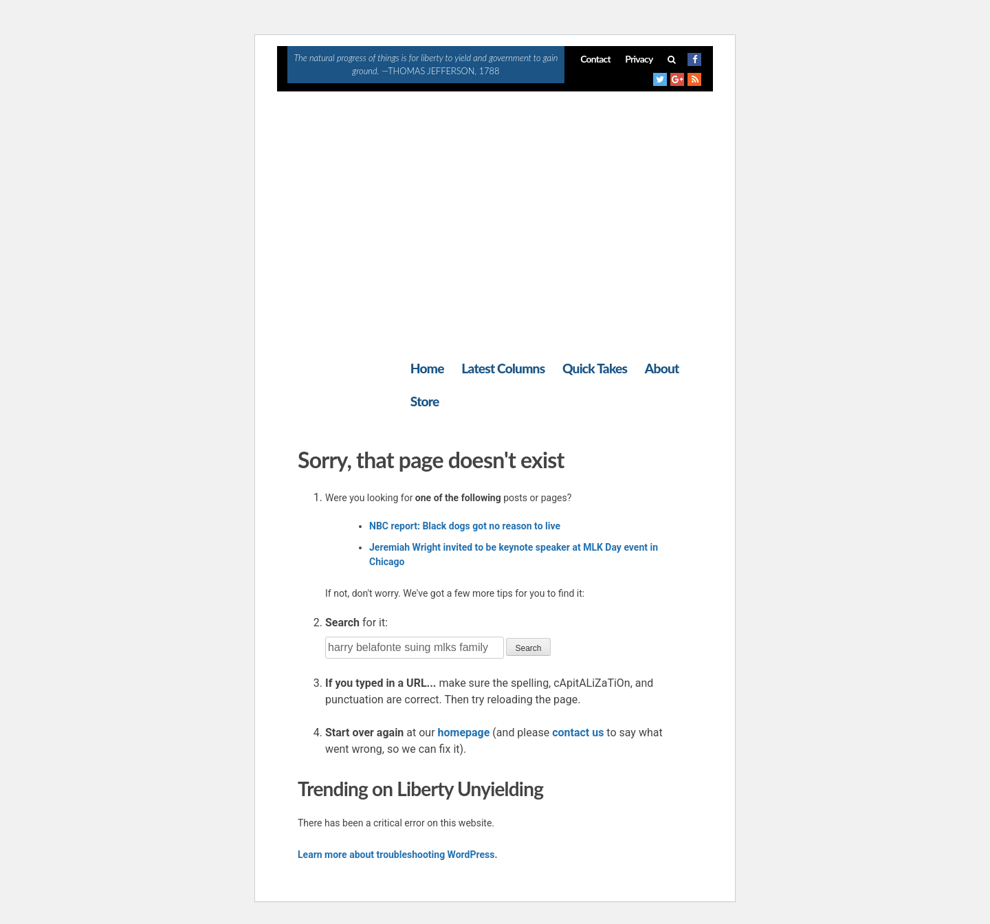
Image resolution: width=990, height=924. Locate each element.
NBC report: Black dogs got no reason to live (464, 525)
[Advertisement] (495, 194)
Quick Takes (594, 368)
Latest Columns (502, 368)
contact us (578, 732)
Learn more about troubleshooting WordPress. (397, 854)
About (662, 368)
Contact (595, 59)
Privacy (638, 59)
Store (424, 401)
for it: (356, 622)
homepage (464, 732)
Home (427, 368)
